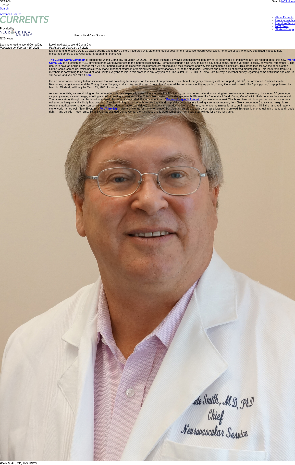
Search (276, 1)
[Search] (17, 5)
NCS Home (288, 1)
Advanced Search (10, 14)
